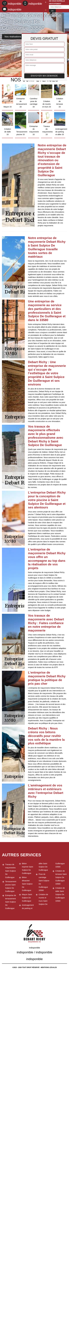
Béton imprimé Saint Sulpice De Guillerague (27, 868)
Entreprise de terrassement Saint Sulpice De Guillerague (10, 901)
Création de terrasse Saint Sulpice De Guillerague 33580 (61, 877)
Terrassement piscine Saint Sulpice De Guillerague (10, 886)
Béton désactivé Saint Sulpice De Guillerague (27, 883)
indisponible (11, 3)
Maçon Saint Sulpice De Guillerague (27, 897)
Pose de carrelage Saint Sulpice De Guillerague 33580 (44, 882)
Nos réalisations (13, 36)
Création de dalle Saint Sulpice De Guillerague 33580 (60, 894)
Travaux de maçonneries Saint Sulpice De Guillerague (10, 870)
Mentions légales (49, 967)
